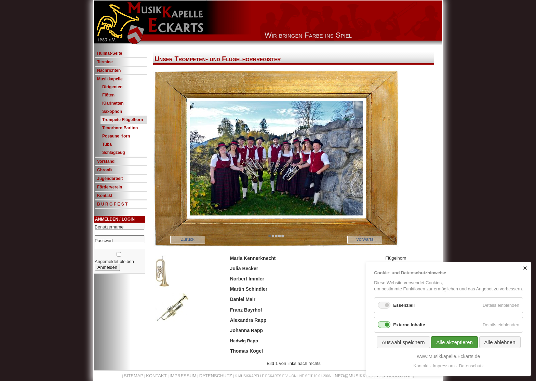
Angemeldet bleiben (114, 261)
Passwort (104, 240)
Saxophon (112, 111)
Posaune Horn (116, 136)
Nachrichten (109, 70)
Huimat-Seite (109, 53)
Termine (105, 62)
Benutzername (109, 226)
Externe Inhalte (409, 324)
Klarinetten (113, 103)
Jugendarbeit (110, 178)
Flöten (108, 95)
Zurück (188, 239)
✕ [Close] (525, 268)
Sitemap (133, 375)
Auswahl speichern (403, 342)
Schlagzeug (113, 152)
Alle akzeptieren (454, 342)
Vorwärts (365, 239)
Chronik (104, 170)
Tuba (107, 144)
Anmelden (107, 267)
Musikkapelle (110, 79)
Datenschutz (215, 375)
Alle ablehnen (499, 342)
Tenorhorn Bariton (120, 128)
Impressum (183, 375)
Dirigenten (112, 86)
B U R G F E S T (112, 204)
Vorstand (106, 161)
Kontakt (104, 195)
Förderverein (109, 187)
